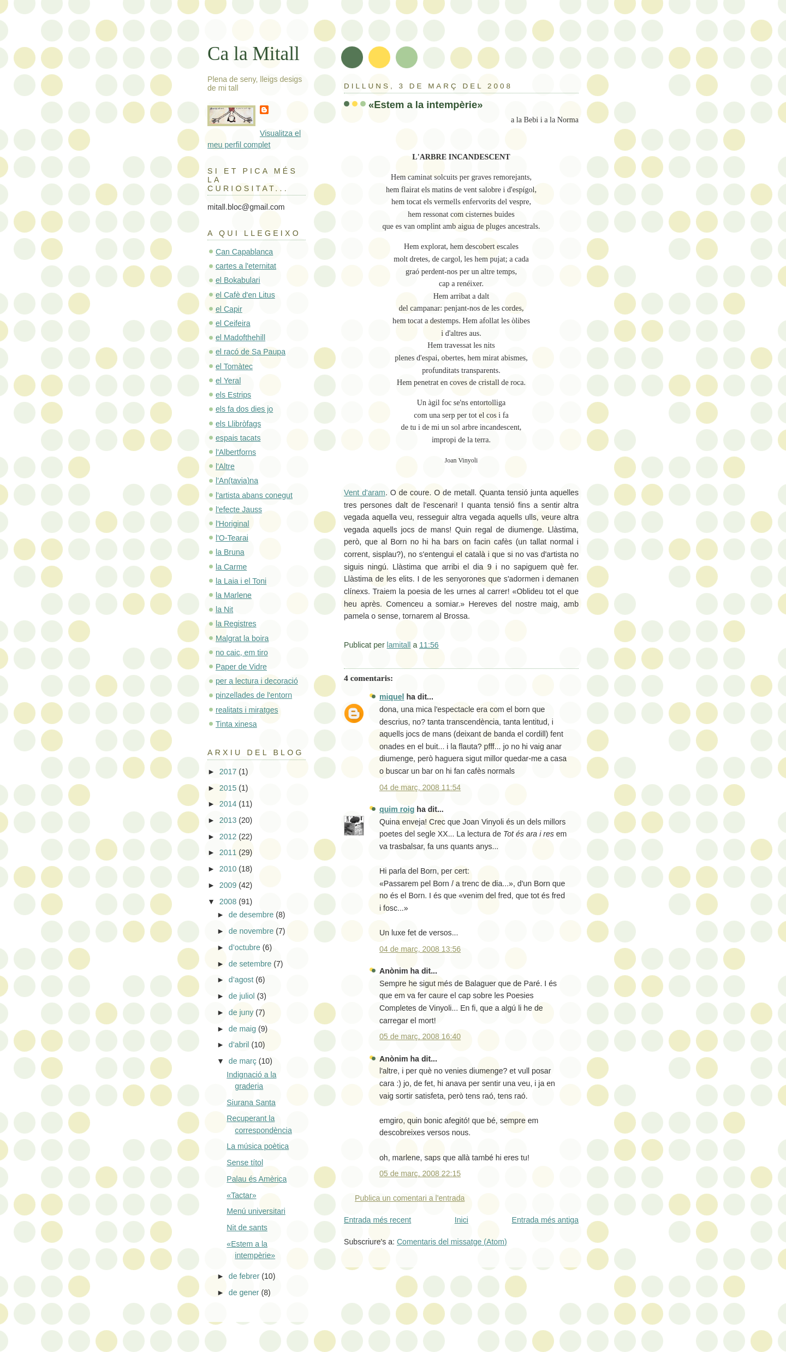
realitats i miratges (247, 709)
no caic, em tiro (242, 652)
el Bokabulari (238, 280)
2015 (229, 788)
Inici (461, 1219)
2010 (229, 868)
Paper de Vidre (241, 666)
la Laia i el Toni (241, 581)
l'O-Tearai (232, 537)
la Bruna (230, 552)
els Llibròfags (238, 423)
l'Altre (225, 466)
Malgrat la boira (242, 638)
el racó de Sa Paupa (250, 351)
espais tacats (238, 438)
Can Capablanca (244, 251)
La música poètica (258, 1146)
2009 (229, 885)
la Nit (224, 609)
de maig (243, 1028)
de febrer (245, 1276)
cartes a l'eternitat (246, 266)
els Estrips (233, 394)
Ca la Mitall (253, 53)
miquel (391, 696)
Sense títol (245, 1162)
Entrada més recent (377, 1219)
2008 (229, 901)
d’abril (240, 1044)
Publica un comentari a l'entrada (410, 1198)
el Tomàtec (234, 366)
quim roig (396, 809)
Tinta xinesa (236, 724)
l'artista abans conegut (254, 495)
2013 (229, 820)
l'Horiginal (232, 523)
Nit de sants (247, 1227)
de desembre (252, 914)
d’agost (242, 979)
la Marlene (234, 595)
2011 (229, 852)
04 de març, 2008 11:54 (420, 787)
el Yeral (228, 380)
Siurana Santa (251, 1102)
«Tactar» (241, 1195)
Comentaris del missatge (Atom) (452, 1241)
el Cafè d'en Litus (245, 294)
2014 (229, 803)
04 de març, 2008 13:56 (420, 949)
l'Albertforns (236, 452)
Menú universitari (256, 1211)
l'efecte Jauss (239, 509)
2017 (229, 771)
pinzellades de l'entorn (254, 695)
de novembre (252, 931)
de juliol (243, 996)
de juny (242, 1012)
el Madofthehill (240, 337)
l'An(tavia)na (237, 480)
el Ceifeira (233, 323)
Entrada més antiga (545, 1219)
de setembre (251, 963)
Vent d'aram (364, 492)
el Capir (229, 309)
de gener (245, 1292)
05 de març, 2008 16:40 (420, 1036)
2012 (229, 836)
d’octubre (246, 947)
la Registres (236, 623)
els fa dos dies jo (244, 409)
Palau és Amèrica (257, 1179)
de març (244, 1061)
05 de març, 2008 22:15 (420, 1173)
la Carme (231, 566)
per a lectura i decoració (257, 681)
